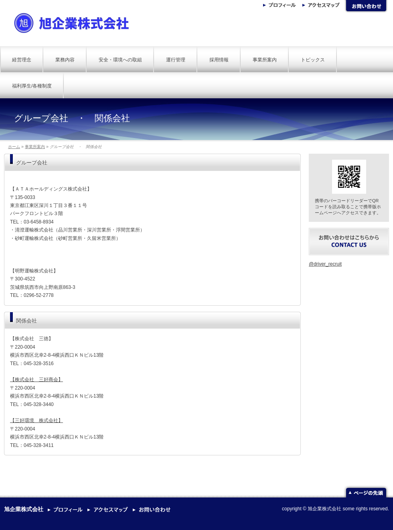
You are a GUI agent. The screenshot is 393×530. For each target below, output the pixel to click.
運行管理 (175, 60)
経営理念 (21, 60)
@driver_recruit (325, 264)
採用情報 (219, 60)
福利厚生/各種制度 (32, 86)
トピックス (313, 60)
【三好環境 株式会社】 (36, 420)
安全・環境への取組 (120, 60)
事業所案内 (265, 60)
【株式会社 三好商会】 (36, 379)
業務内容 (65, 60)
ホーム (14, 146)
